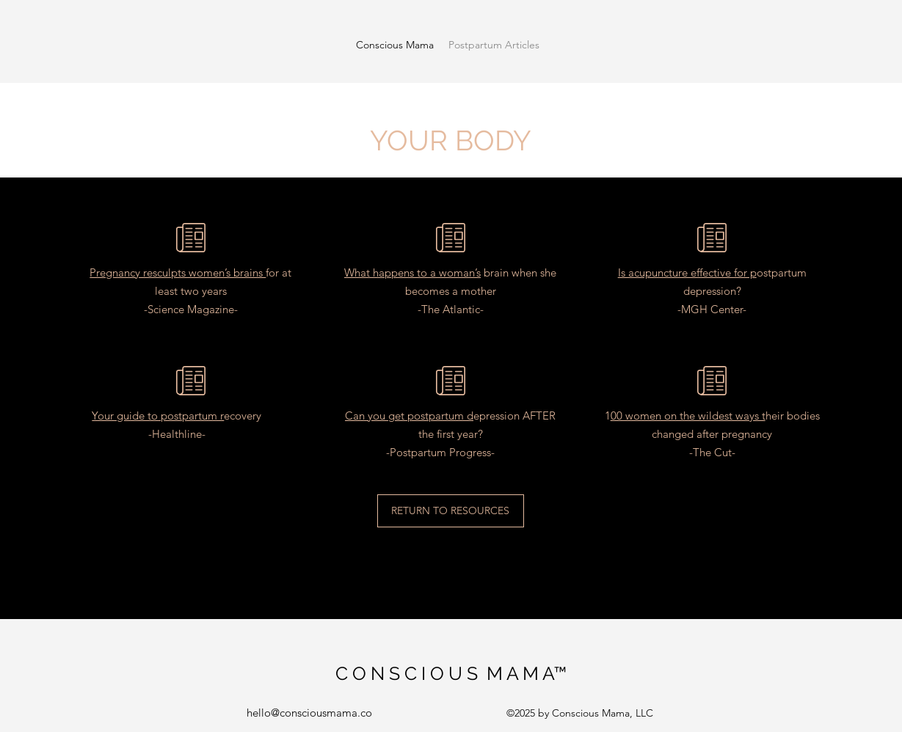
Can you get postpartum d (409, 415)
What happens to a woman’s (412, 272)
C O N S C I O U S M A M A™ (451, 673)
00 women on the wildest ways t (688, 415)
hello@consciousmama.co (309, 713)
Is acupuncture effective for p (687, 272)
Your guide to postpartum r (158, 415)
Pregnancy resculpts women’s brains (178, 272)
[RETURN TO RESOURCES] (450, 510)
